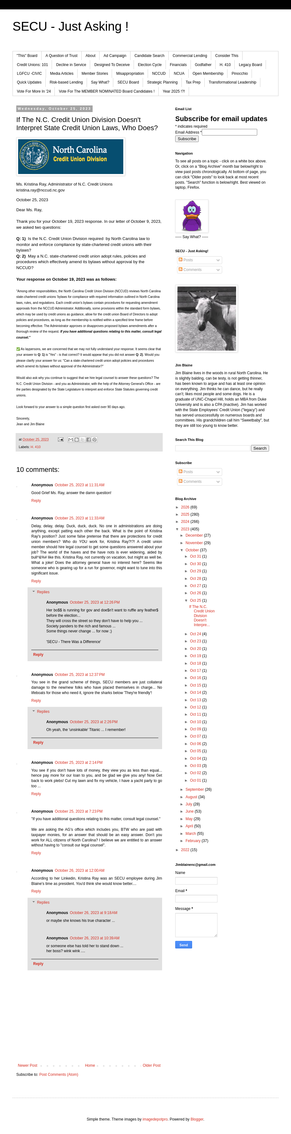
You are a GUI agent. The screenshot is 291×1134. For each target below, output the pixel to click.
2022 (186, 850)
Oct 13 (196, 700)
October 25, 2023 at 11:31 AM (79, 485)
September (195, 789)
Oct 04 (196, 758)
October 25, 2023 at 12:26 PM (95, 602)
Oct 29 (196, 571)
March (191, 833)
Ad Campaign (115, 56)
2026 (186, 507)
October (193, 550)
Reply (36, 500)
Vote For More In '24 (34, 91)
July (189, 804)
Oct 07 (196, 736)
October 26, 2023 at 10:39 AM (94, 938)
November (195, 543)
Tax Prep (193, 82)
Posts (186, 260)
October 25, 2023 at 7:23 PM (78, 811)
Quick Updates (29, 82)
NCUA (179, 73)
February (194, 841)
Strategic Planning (162, 82)
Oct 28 (196, 578)
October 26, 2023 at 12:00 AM (79, 870)
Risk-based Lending (66, 82)
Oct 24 (196, 634)
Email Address (188, 132)
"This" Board (27, 56)
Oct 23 (196, 641)
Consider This (226, 56)
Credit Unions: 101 (32, 65)
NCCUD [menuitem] (23, 267)
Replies (43, 592)
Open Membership (208, 73)
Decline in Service (71, 65)
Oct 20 (196, 648)
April (190, 826)
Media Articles (62, 73)
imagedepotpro (155, 1119)
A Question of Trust (62, 56)
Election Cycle (150, 65)
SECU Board (128, 82)
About (90, 56)
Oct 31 (196, 556)
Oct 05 (196, 751)
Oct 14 (196, 692)
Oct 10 (196, 722)
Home (90, 1065)
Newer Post (27, 1065)
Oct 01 (196, 780)
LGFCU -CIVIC (29, 73)
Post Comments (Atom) (58, 1074)
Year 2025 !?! (174, 91)
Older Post (152, 1065)
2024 (186, 521)
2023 (186, 529)
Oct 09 (196, 729)
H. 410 (225, 65)
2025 (186, 514)
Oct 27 (196, 586)
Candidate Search (150, 56)
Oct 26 (196, 593)
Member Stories (95, 73)
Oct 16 (196, 678)
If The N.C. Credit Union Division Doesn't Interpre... (202, 616)
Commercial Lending (190, 56)
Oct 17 (196, 670)
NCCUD (159, 73)
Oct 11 (196, 714)
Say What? (100, 82)
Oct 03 (196, 766)
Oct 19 (196, 656)
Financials (178, 65)
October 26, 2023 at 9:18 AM (93, 913)
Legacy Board (250, 65)
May (190, 819)
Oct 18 (196, 663)
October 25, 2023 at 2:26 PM (93, 722)
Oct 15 (196, 685)
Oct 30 (196, 564)
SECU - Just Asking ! (71, 26)
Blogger (197, 1119)
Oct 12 (196, 707)
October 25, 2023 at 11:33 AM (79, 518)
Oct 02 (196, 773)
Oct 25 (196, 600)
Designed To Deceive (112, 65)
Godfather (203, 65)
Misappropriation (130, 73)
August (192, 797)
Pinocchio (240, 73)
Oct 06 (196, 744)
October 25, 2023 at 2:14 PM (78, 762)
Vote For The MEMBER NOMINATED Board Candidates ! (107, 91)
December (195, 535)
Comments (190, 270)
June (190, 811)
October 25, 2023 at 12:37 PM (80, 674)
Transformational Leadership (232, 82)
